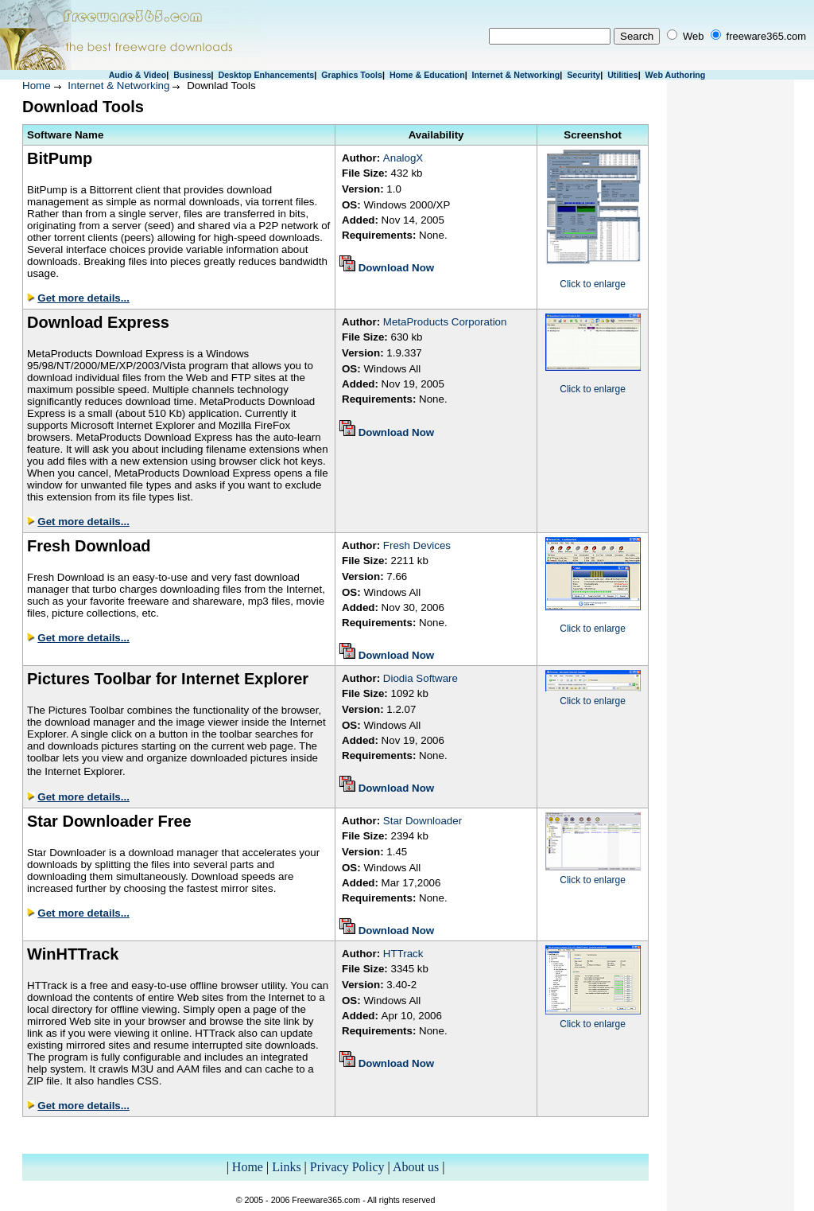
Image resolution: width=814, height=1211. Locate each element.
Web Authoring (675, 75)
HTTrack (403, 954)
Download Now (397, 268)
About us (416, 1167)
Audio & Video (138, 75)
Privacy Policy (347, 1167)
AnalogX (403, 158)
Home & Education (427, 75)
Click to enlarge (593, 284)
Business (192, 75)
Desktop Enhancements (266, 75)
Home (36, 86)
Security (583, 75)
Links (286, 1167)
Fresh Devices (417, 545)
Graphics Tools (351, 75)
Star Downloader (422, 821)
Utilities (622, 75)
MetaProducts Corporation (445, 322)
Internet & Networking (516, 75)
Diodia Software (420, 678)
